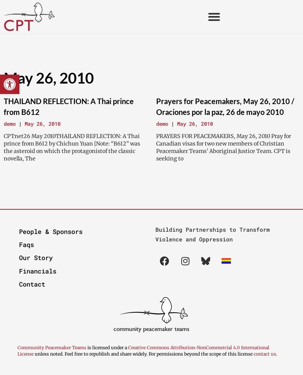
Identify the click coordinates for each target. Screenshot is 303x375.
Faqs (26, 244)
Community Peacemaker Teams (52, 347)
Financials (37, 271)
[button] (9, 84)
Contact (32, 284)
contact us (265, 354)
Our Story (36, 257)
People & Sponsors (51, 231)
